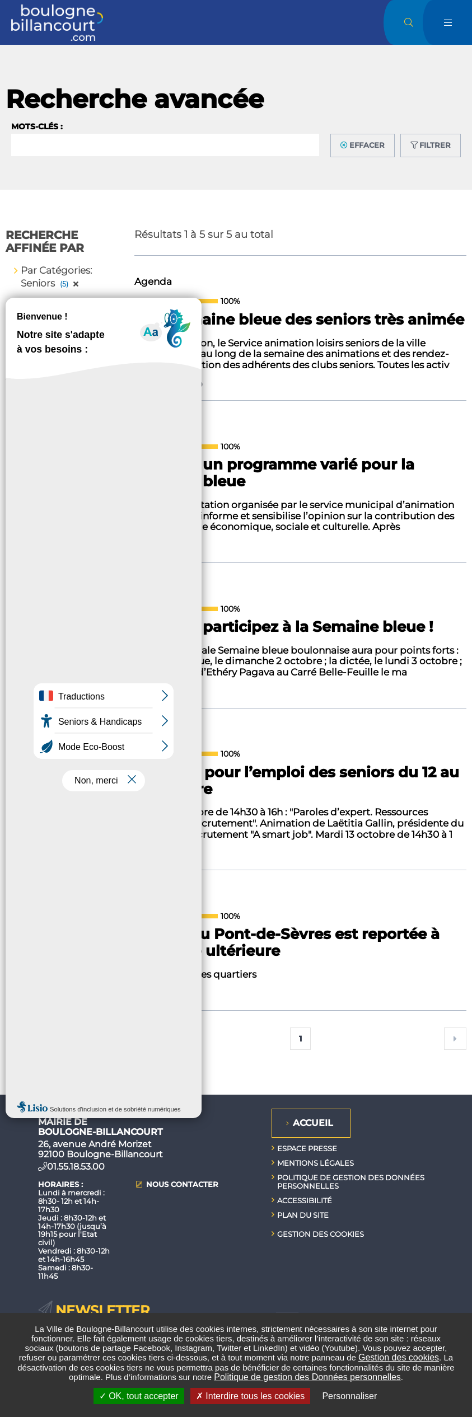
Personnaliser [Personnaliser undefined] (349, 1396)
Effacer (367, 144)
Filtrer (435, 144)
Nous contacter (182, 1184)
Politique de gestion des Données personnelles (307, 1377)
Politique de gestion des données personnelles (350, 1181)
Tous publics (60, 574)
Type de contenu (60, 887)
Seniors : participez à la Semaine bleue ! (283, 627)
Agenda (50, 457)
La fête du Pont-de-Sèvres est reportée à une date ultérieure (287, 943)
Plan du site (303, 1214)
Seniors (49, 526)
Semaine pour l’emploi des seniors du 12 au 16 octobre (296, 781)
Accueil (313, 1123)
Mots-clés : (37, 126)
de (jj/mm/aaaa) (47, 655)
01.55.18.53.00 (76, 1166)
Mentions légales (315, 1162)
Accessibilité (304, 1200)
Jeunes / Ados (63, 558)
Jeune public (61, 542)
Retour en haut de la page (455, 1094)
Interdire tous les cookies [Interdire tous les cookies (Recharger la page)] (250, 1396)
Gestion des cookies (398, 1357)
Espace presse (307, 1148)
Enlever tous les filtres (68, 320)
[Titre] (40, 870)
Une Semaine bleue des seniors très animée (299, 320)
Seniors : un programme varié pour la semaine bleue (274, 473)
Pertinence (46, 854)
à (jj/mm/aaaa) (45, 701)
